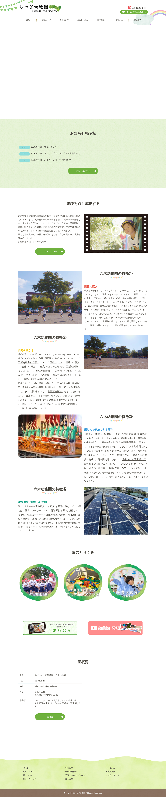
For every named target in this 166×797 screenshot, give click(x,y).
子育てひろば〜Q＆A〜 (76, 775)
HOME (26, 767)
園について (28, 775)
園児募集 (69, 779)
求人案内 (112, 771)
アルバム (112, 767)
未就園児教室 (71, 771)
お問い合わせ (114, 775)
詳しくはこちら (83, 171)
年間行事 (69, 767)
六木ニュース (29, 771)
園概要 (50, 716)
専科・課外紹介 (30, 779)
